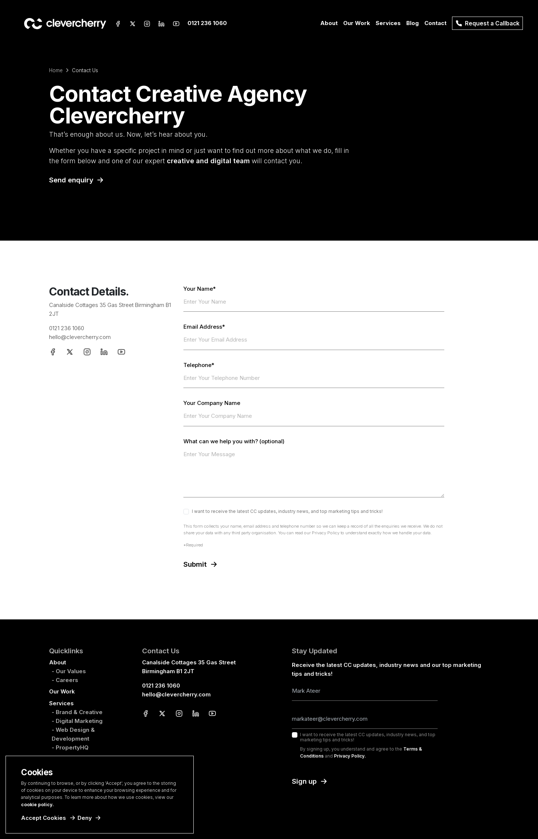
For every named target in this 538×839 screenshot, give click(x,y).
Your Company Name (211, 403)
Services (61, 703)
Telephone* (198, 365)
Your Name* (199, 289)
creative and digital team (208, 161)
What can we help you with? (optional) (233, 441)
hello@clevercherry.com (80, 336)
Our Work (356, 23)
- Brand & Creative (77, 712)
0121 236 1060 (207, 23)
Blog (412, 23)
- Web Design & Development (73, 734)
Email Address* (204, 327)
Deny (84, 817)
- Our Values (69, 671)
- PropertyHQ (70, 747)
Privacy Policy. (350, 756)
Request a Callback (487, 23)
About (57, 662)
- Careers (65, 680)
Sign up (304, 781)
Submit (195, 564)
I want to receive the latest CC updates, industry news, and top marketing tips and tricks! (287, 511)
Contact (435, 23)
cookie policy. (37, 804)
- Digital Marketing (77, 720)
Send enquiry (71, 180)
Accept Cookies (43, 817)
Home (56, 70)
